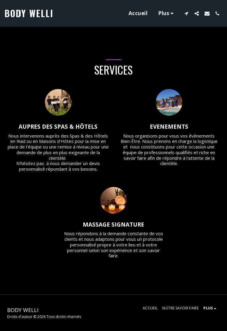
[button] (186, 13)
